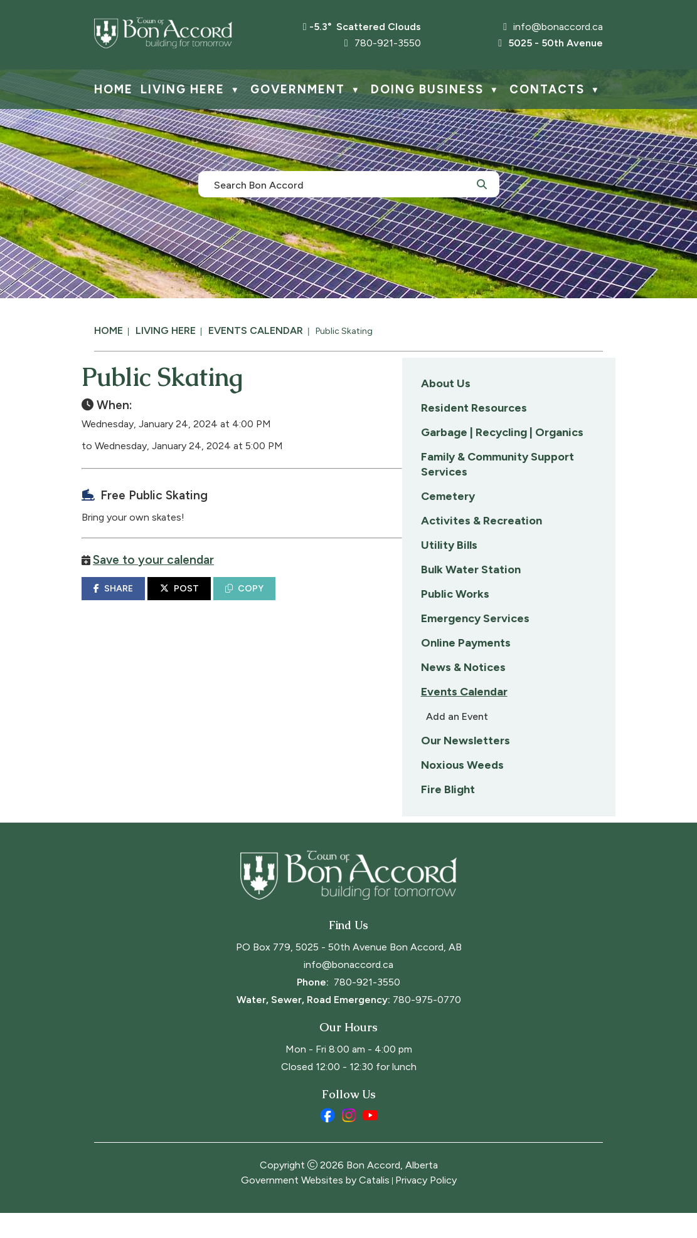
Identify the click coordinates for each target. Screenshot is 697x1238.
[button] (482, 184)
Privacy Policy (426, 1205)
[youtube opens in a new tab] (370, 1140)
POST (405, 601)
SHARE (339, 601)
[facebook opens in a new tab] (327, 1140)
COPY (470, 601)
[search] (342, 184)
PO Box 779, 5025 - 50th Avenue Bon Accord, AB (349, 972)
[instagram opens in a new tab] (348, 1140)
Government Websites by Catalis (315, 1205)
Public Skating (344, 331)
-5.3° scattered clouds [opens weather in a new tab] (365, 27)
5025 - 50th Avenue (550, 43)
